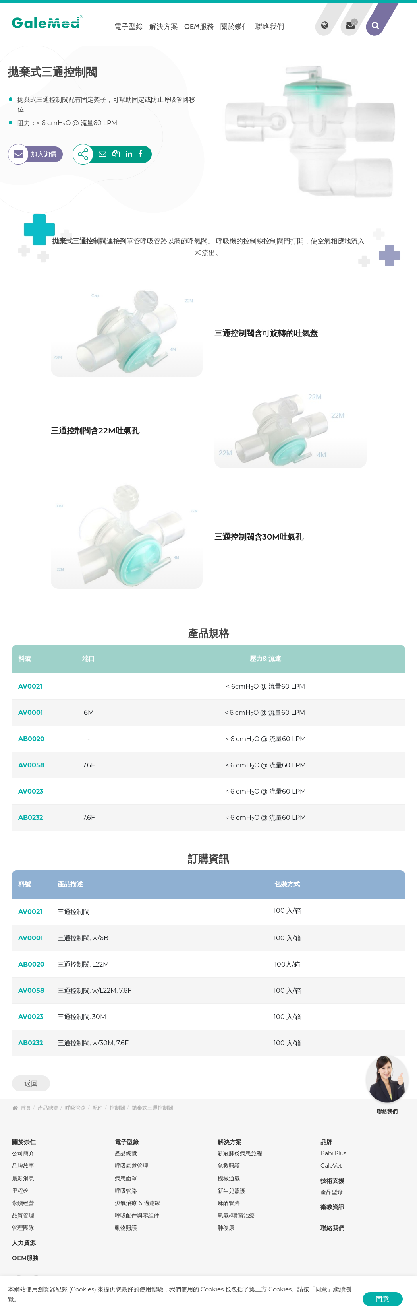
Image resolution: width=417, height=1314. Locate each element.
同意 (382, 1299)
